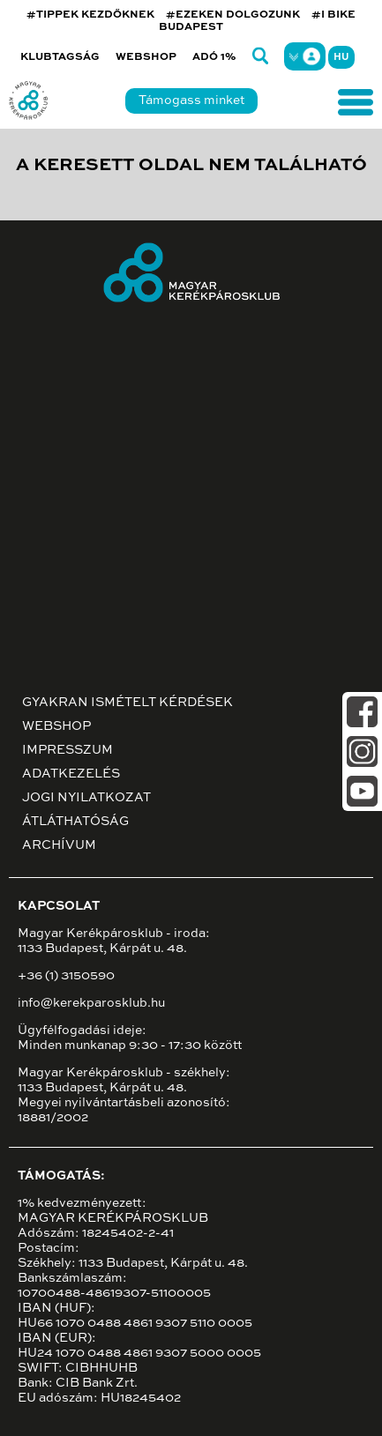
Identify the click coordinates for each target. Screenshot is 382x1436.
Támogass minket (191, 100)
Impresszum (67, 750)
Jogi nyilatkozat (86, 798)
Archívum (59, 845)
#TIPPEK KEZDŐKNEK (90, 15)
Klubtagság (60, 57)
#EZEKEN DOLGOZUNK (233, 15)
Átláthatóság (75, 821)
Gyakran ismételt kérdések (127, 702)
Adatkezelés (71, 774)
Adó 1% (214, 57)
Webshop (146, 57)
